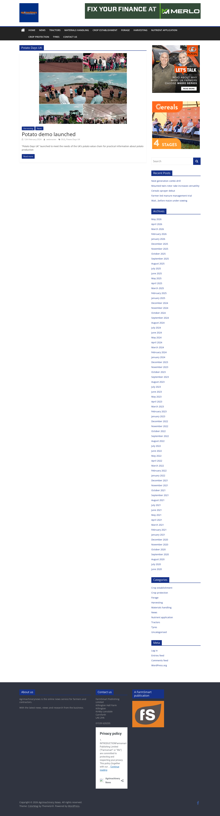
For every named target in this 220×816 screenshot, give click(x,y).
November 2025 (159, 248)
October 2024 (158, 312)
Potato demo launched (49, 134)
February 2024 (159, 352)
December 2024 (159, 302)
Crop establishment (105, 30)
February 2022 (159, 470)
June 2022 (156, 450)
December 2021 (159, 480)
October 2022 (158, 431)
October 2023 (158, 371)
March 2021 (157, 524)
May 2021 (156, 514)
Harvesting (140, 30)
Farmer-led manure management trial (171, 195)
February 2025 (159, 293)
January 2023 (158, 416)
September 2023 (160, 376)
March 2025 (157, 288)
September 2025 (160, 258)
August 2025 (158, 263)
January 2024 (158, 357)
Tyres (49, 36)
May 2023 (156, 396)
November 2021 (159, 485)
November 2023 (159, 367)
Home (31, 30)
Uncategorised (159, 632)
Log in (154, 650)
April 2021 (156, 519)
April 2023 (156, 401)
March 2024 (157, 347)
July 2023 (156, 386)
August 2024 (158, 322)
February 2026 (159, 233)
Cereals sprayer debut (163, 190)
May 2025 (156, 278)
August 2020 (158, 559)
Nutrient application (164, 30)
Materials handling (76, 30)
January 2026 (158, 238)
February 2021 (159, 529)
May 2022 (156, 455)
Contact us (63, 36)
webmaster (51, 139)
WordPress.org (159, 665)
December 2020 (159, 539)
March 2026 (157, 229)
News (42, 30)
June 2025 (156, 273)
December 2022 (159, 421)
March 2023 (157, 406)
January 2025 (158, 298)
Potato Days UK (73, 139)
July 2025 (156, 268)
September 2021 (160, 495)
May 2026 (156, 219)
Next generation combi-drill (166, 180)
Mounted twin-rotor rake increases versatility (175, 185)
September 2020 (160, 554)
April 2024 (156, 342)
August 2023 (158, 381)
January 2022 (158, 475)
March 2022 (157, 465)
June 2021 (156, 510)
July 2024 (156, 327)
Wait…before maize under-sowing (169, 200)
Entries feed (157, 655)
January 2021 (158, 534)
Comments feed (159, 660)
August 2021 (158, 500)
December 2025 (159, 243)
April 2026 (156, 224)
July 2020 (156, 564)
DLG (63, 139)
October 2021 (158, 490)
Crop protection (31, 36)
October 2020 (158, 549)
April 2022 (156, 460)
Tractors (55, 30)
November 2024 (159, 307)
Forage (125, 30)
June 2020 (156, 569)
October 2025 (158, 253)
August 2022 (158, 441)
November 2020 (159, 544)
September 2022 (160, 436)
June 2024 (156, 332)
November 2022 (159, 426)
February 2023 (159, 411)
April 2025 (156, 283)
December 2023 (159, 362)
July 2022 (156, 445)
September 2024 (160, 317)
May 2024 (156, 337)
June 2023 (156, 391)
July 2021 (156, 505)
